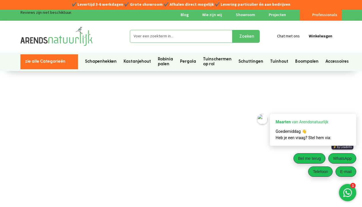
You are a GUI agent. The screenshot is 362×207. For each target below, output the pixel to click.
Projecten (277, 15)
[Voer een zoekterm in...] (181, 36)
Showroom (245, 15)
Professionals (320, 15)
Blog (185, 15)
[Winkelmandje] (325, 36)
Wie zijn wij (212, 15)
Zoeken (246, 36)
